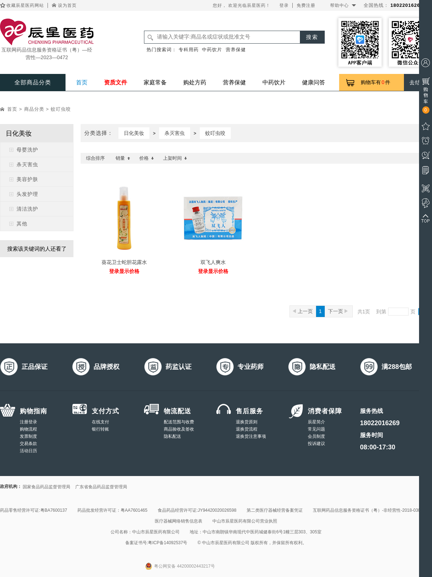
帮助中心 (339, 5)
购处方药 (194, 82)
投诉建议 (316, 443)
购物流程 (28, 429)
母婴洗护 (27, 150)
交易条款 (28, 443)
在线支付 (100, 421)
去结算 (418, 82)
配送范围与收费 (179, 421)
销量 (123, 158)
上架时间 (175, 158)
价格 (146, 158)
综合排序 (95, 158)
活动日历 (28, 450)
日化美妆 (134, 133)
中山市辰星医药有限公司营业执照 (244, 521)
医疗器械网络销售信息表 (178, 521)
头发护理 (27, 194)
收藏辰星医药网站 (25, 5)
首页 (81, 82)
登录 (284, 5)
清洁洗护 (27, 209)
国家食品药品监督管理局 (46, 486)
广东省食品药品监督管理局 (101, 486)
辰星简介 (316, 421)
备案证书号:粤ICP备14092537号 (156, 542)
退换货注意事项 (251, 436)
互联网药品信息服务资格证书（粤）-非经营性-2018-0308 (368, 510)
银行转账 (100, 429)
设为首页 (67, 5)
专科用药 (189, 49)
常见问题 (316, 429)
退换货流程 (246, 429)
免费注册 (306, 5)
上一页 (303, 311)
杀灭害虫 (27, 164)
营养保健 (236, 49)
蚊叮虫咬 (61, 109)
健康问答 (313, 82)
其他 (22, 223)
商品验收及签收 (179, 429)
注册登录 (28, 421)
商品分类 (34, 109)
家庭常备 (155, 82)
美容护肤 (27, 179)
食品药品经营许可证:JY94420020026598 (197, 510)
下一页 (338, 311)
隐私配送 (172, 436)
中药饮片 (212, 49)
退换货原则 (246, 421)
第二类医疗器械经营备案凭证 (275, 510)
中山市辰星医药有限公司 (156, 531)
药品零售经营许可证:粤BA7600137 (33, 510)
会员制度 (316, 436)
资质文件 (115, 82)
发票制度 (28, 436)
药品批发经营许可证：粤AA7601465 (112, 510)
